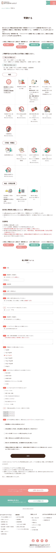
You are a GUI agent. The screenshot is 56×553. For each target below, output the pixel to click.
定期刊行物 (3, 531)
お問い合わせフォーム (9, 214)
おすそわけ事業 (20, 515)
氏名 (8, 270)
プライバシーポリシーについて (28, 505)
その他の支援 (35, 527)
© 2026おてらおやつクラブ (5, 551)
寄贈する (34, 519)
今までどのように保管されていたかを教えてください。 (19, 372)
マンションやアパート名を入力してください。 (17, 310)
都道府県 (9, 286)
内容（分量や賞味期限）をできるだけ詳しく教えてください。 (20, 338)
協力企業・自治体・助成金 (7, 524)
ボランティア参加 (36, 522)
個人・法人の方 (35, 515)
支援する (8, 7)
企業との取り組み (21, 524)
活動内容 (17, 511)
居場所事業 (19, 519)
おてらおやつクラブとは (5, 511)
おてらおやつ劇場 (21, 522)
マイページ (35, 3)
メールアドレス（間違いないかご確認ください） (18, 328)
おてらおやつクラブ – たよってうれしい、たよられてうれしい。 (10, 2)
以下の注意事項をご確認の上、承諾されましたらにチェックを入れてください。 (26, 422)
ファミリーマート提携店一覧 (47, 45)
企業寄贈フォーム (21, 47)
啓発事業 (19, 517)
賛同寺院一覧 (34, 44)
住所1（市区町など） (12, 293)
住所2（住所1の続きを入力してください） (16, 300)
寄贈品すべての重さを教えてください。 (16, 349)
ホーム (3, 7)
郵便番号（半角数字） (12, 277)
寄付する (34, 517)
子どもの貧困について (6, 515)
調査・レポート (4, 529)
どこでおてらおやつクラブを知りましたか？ (17, 390)
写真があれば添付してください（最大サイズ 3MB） (18, 410)
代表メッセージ (4, 517)
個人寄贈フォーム (8, 45)
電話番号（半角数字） (12, 319)
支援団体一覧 (4, 522)
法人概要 (3, 527)
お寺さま (34, 524)
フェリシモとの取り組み (23, 527)
